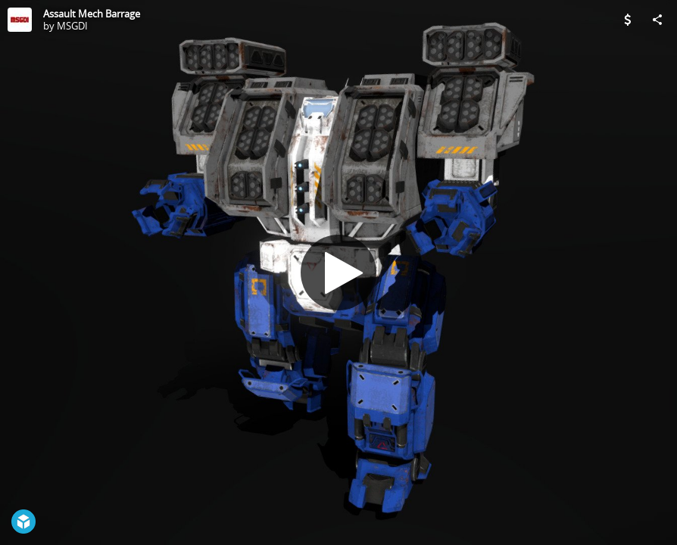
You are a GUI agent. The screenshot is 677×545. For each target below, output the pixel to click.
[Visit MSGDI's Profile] (20, 20)
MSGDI (72, 26)
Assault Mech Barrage (91, 13)
